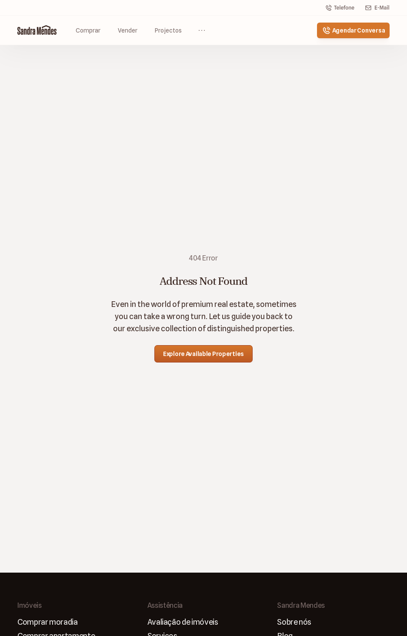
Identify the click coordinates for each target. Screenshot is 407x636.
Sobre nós (294, 621)
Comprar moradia (47, 621)
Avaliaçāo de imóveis (182, 621)
